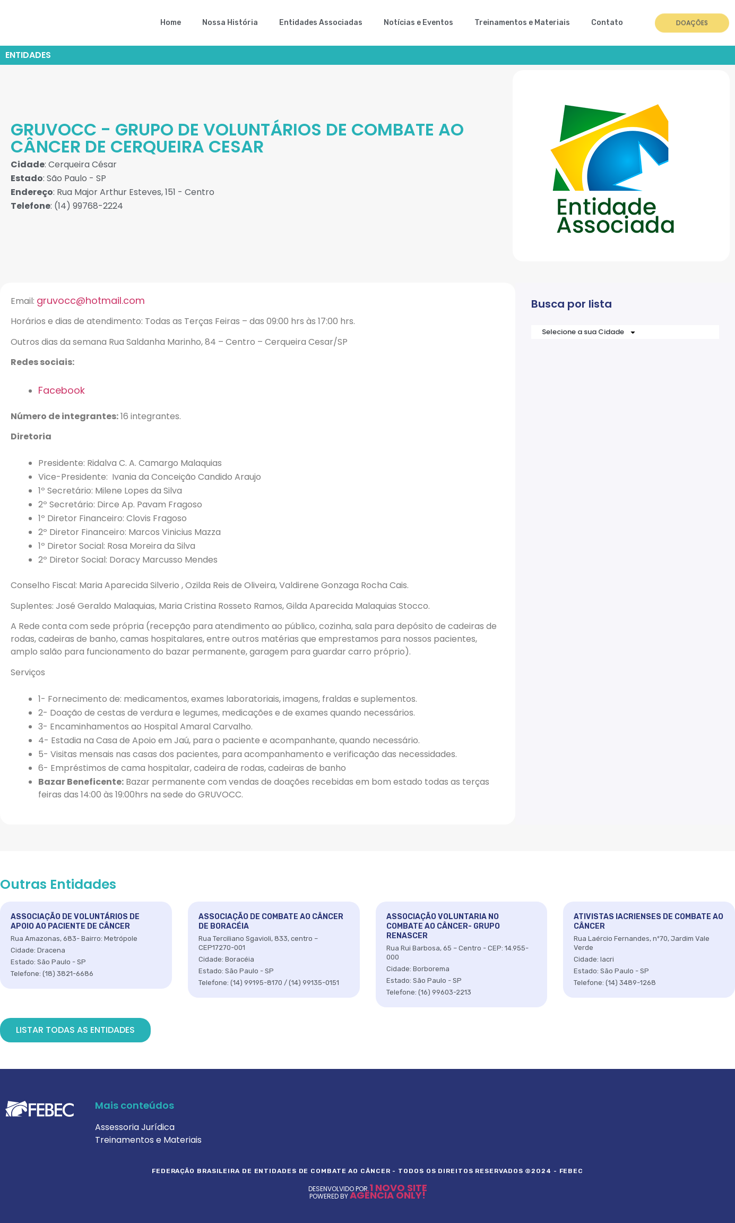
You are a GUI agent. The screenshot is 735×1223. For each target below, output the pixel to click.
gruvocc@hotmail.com (91, 300)
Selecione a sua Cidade (589, 332)
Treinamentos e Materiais (522, 22)
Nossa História (230, 22)
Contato (607, 22)
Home (170, 22)
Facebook (61, 390)
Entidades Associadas (320, 22)
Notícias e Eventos (418, 22)
